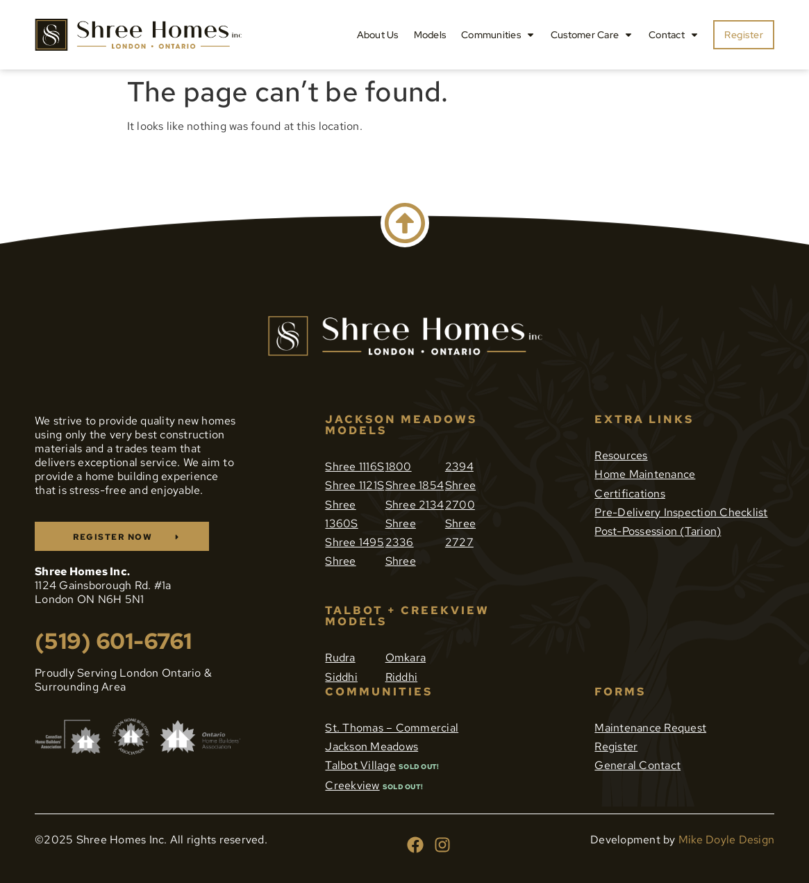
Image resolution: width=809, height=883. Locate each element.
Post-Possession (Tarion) (657, 531)
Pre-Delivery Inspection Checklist (680, 512)
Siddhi (341, 677)
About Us (378, 34)
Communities (498, 35)
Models (430, 34)
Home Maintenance (644, 474)
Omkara (405, 657)
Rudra (340, 657)
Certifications (629, 493)
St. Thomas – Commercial (391, 727)
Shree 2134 (414, 504)
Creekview (352, 785)
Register (615, 746)
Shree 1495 (354, 542)
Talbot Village (360, 765)
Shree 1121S (354, 485)
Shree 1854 (414, 485)
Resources (620, 455)
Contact (674, 35)
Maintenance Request (650, 727)
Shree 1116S (354, 466)
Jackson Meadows (371, 746)
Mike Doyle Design (726, 839)
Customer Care (592, 35)
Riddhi (401, 677)
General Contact (637, 765)
